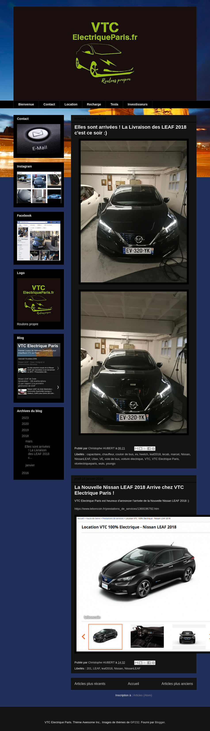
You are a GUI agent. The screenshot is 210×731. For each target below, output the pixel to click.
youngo (110, 463)
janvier (30, 465)
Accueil (133, 684)
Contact (49, 104)
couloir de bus (125, 454)
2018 (26, 436)
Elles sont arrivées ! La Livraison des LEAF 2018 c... (37, 452)
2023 (26, 418)
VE (101, 459)
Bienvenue (26, 104)
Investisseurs (138, 104)
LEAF (96, 668)
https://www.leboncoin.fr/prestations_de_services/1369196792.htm (116, 508)
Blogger (160, 722)
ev (136, 454)
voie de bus (112, 459)
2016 (26, 473)
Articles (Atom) (142, 695)
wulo (101, 463)
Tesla (114, 104)
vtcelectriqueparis (85, 463)
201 (89, 668)
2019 (26, 430)
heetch (143, 454)
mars (29, 441)
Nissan (185, 454)
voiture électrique (132, 459)
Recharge (94, 104)
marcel (175, 454)
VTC (147, 459)
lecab (165, 454)
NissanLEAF (82, 459)
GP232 (134, 722)
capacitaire (94, 454)
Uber (95, 459)
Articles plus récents (89, 684)
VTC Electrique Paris (165, 459)
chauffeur (108, 454)
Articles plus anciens (177, 684)
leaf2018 (155, 454)
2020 (26, 424)
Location (71, 104)
